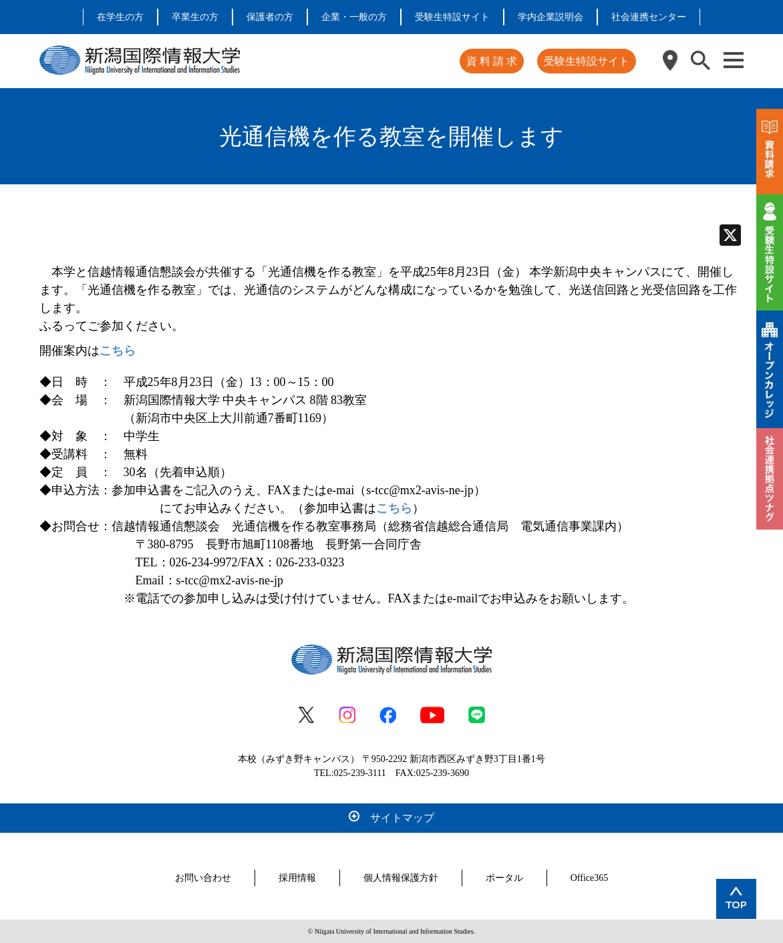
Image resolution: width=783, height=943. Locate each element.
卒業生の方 (195, 17)
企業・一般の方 (354, 17)
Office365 (590, 878)
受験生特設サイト (452, 17)
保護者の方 (270, 17)
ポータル (504, 878)
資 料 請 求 (491, 61)
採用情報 (297, 878)
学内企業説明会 (550, 17)
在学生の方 (120, 17)
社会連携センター (648, 17)
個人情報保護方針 (400, 878)
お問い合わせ (203, 878)
